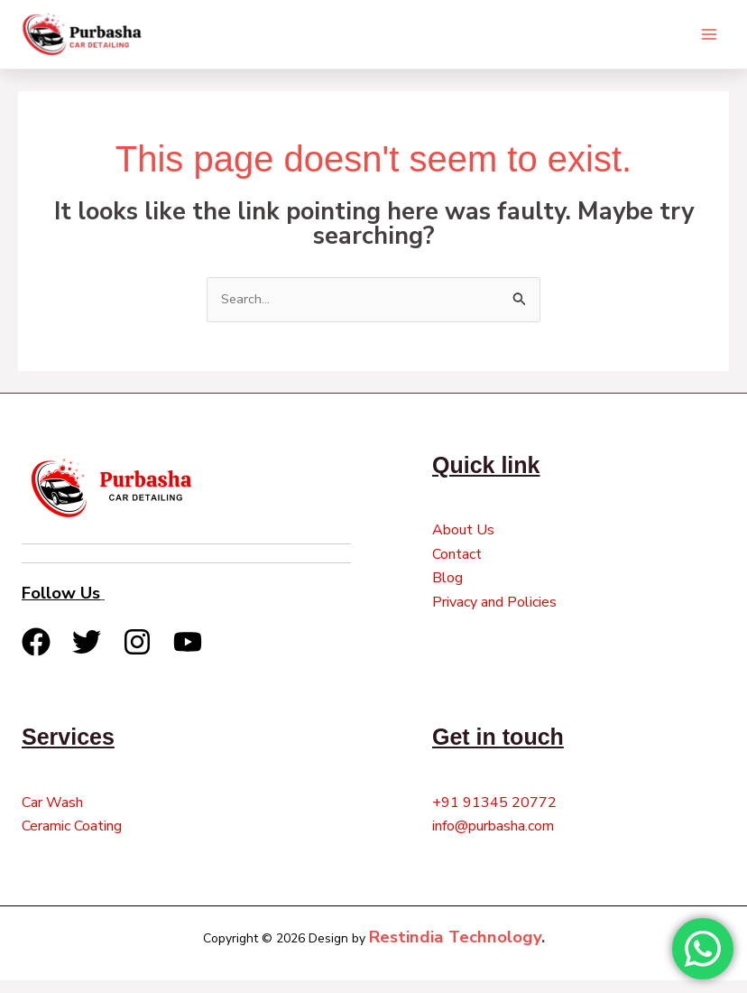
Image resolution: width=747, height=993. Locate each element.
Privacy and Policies (494, 615)
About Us (463, 543)
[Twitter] (86, 654)
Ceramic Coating (72, 839)
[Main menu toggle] (709, 40)
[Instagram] (137, 654)
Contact (457, 567)
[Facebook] (36, 654)
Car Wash (52, 815)
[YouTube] (187, 654)
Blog (447, 591)
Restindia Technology (455, 950)
